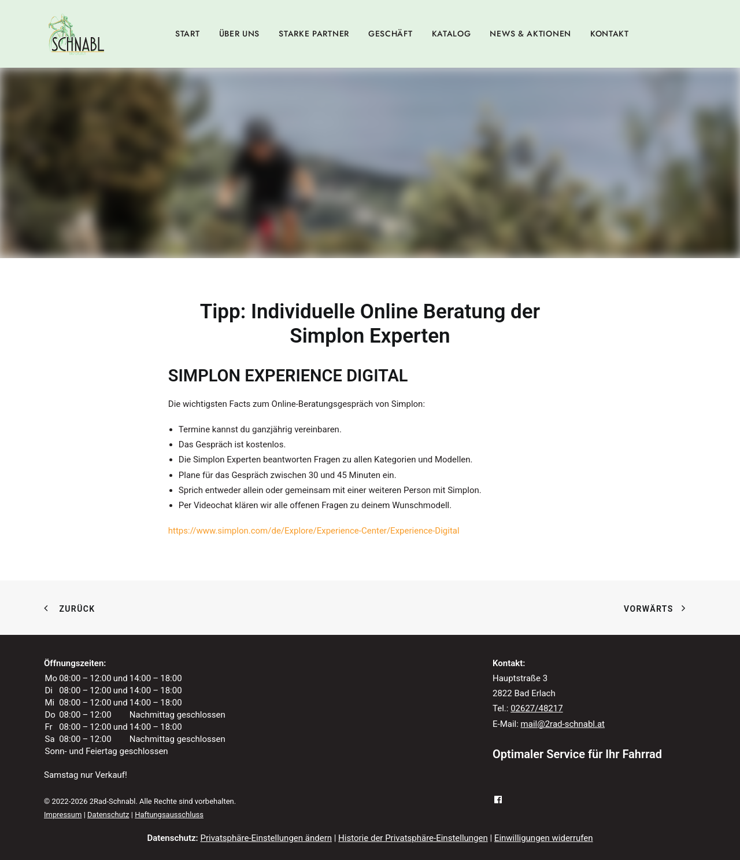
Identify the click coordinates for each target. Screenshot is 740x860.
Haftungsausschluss (169, 797)
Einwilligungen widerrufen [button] (543, 821)
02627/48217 (536, 692)
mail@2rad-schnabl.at (563, 707)
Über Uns (239, 33)
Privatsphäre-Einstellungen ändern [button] (266, 821)
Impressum (63, 797)
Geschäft (390, 33)
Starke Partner (314, 33)
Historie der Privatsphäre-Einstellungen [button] (413, 821)
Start (187, 33)
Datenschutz (108, 797)
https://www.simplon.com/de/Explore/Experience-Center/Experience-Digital (314, 514)
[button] (498, 783)
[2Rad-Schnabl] (76, 33)
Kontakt (609, 33)
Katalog (451, 33)
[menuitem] (187, 33)
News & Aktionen (530, 33)
